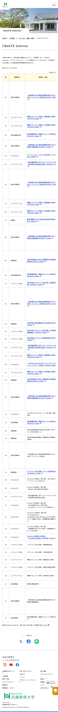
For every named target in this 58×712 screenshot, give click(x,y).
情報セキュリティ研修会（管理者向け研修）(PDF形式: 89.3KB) (41, 356)
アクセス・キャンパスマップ (28, 681)
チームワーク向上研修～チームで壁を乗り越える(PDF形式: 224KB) (42, 472)
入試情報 (5, 676)
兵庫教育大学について (8, 672)
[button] (54, 4)
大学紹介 (12, 38)
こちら (45, 625)
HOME (4, 38)
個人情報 (43, 671)
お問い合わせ (45, 688)
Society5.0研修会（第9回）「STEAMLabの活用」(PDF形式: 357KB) (40, 537)
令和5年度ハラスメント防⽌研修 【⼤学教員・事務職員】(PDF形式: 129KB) (42, 331)
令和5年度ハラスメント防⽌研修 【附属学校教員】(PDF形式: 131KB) (42, 284)
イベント (22, 677)
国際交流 (5, 685)
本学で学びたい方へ (26, 671)
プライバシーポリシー (47, 675)
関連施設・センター (8, 688)
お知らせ (22, 674)
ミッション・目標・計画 (26, 38)
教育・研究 (5, 679)
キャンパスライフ (7, 682)
